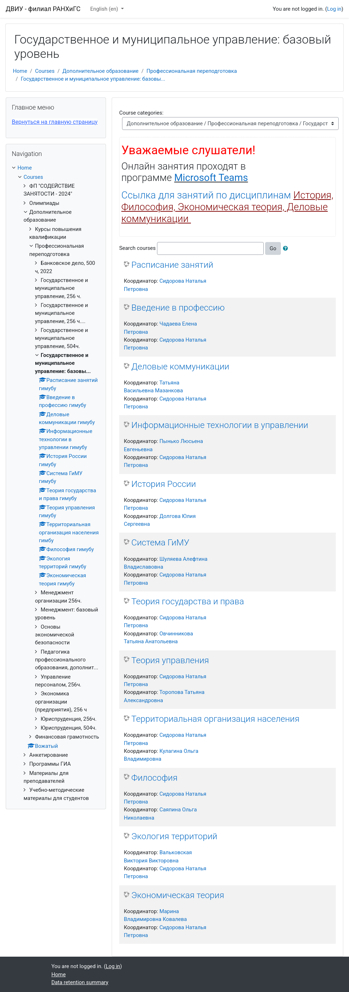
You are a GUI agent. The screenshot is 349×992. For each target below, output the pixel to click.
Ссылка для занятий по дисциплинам (227, 207)
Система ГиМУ (160, 542)
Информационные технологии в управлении (219, 425)
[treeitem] (56, 168)
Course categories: (141, 113)
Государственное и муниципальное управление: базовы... (93, 79)
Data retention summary (79, 982)
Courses (45, 71)
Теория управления (170, 660)
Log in (334, 9)
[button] (287, 248)
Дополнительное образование (100, 71)
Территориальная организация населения (215, 719)
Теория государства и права (187, 601)
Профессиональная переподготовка (191, 71)
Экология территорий (174, 836)
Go (273, 248)
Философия (154, 777)
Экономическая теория (177, 895)
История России (163, 484)
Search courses (137, 248)
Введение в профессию (178, 307)
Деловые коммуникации (180, 366)
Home (20, 71)
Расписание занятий (172, 265)
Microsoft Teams (211, 177)
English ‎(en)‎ (105, 9)
